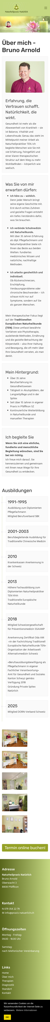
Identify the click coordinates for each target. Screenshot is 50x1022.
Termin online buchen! (25, 847)
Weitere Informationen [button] (26, 1010)
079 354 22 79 (12, 909)
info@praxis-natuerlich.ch (19, 913)
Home (5, 973)
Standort (7, 989)
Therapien (7, 981)
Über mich (8, 977)
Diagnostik (8, 985)
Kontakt (6, 993)
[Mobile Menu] (45, 8)
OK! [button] (7, 1017)
